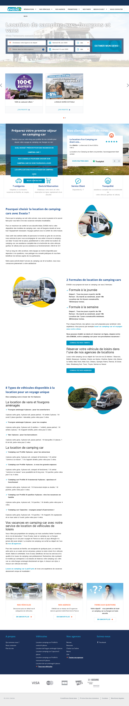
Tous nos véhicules (45, 666)
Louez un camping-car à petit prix (20, 569)
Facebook (102, 642)
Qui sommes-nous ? (12, 642)
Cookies (105, 698)
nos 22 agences (14, 544)
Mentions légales (117, 698)
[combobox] (82, 42)
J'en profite (24, 109)
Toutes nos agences (76, 657)
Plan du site (10, 648)
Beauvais (69, 645)
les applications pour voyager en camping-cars (34, 172)
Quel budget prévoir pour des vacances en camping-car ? (34, 150)
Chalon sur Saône (72, 648)
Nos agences (60, 9)
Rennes (69, 642)
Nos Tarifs (87, 9)
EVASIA (14, 7)
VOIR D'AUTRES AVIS (80, 161)
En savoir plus (22, 617)
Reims (68, 651)
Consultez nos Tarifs (80, 343)
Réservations (29, 9)
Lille (67, 654)
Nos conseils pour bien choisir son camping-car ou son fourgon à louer (34, 161)
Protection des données (89, 698)
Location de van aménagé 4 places (48, 663)
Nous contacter (116, 9)
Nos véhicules (44, 9)
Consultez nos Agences (81, 370)
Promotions (73, 9)
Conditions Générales (68, 698)
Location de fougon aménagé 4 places (49, 648)
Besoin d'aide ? (99, 9)
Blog (26, 16)
